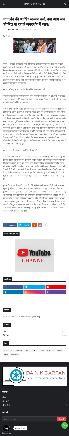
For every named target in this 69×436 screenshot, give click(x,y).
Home (5, 14)
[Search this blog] (30, 419)
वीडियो (6, 355)
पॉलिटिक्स (34, 335)
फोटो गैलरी (50, 351)
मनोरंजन (59, 351)
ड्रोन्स (26, 351)
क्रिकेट (34, 331)
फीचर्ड (42, 351)
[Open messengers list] (6, 428)
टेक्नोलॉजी (19, 351)
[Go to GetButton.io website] (6, 433)
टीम (12, 351)
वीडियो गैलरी (14, 355)
